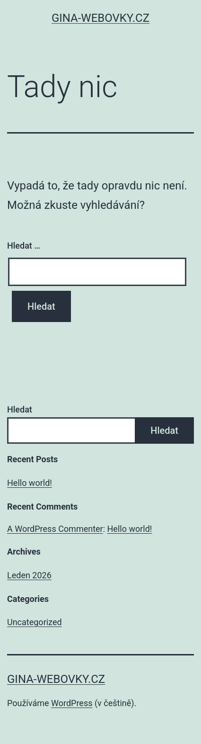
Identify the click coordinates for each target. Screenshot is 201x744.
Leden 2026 (29, 575)
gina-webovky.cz (100, 18)
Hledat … (23, 246)
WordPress (71, 703)
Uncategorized (34, 622)
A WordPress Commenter (55, 529)
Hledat (19, 409)
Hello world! (29, 483)
